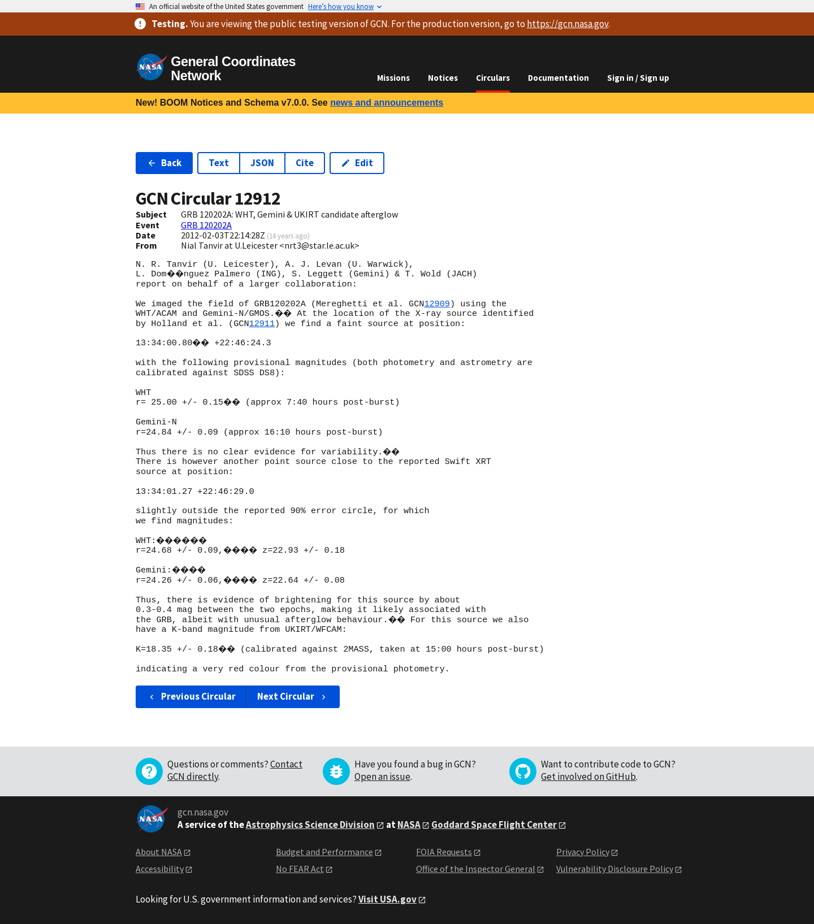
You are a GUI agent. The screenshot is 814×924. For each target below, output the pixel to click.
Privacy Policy (582, 851)
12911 (262, 323)
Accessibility (160, 868)
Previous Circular (191, 696)
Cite (305, 163)
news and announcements (386, 102)
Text (219, 163)
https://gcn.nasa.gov (567, 24)
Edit (357, 163)
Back (164, 163)
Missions (393, 77)
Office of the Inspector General (475, 868)
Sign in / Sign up (638, 77)
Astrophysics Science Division (310, 824)
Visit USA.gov (387, 899)
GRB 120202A (206, 225)
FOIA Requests (444, 851)
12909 (437, 304)
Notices (443, 77)
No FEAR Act (300, 868)
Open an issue (382, 776)
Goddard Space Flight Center (494, 824)
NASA (409, 824)
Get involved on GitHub (588, 776)
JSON (262, 163)
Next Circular (292, 696)
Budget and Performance (324, 851)
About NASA (159, 851)
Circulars (493, 77)
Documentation (558, 77)
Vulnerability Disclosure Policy (614, 868)
